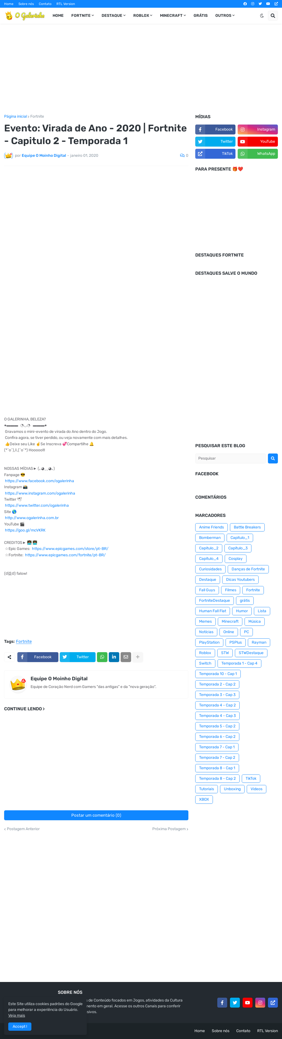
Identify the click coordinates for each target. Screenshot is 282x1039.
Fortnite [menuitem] (81, 15)
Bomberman (210, 537)
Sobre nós (26, 4)
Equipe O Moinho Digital (59, 679)
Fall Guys (207, 590)
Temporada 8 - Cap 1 (217, 768)
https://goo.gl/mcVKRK (25, 530)
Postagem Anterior (23, 829)
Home (8, 4)
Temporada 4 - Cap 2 (217, 705)
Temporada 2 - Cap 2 (217, 684)
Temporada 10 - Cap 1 (218, 673)
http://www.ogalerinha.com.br (32, 518)
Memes (205, 621)
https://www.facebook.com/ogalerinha (39, 481)
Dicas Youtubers (240, 579)
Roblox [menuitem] (141, 15)
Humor (242, 611)
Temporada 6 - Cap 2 (217, 736)
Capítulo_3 (238, 548)
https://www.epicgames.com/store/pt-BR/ (70, 548)
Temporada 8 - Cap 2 (217, 778)
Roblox (205, 653)
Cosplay (236, 558)
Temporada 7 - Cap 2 (217, 757)
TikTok (251, 778)
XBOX (204, 799)
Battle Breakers (247, 527)
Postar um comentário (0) (96, 815)
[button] (262, 16)
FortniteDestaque (214, 600)
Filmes (230, 590)
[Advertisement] (141, 69)
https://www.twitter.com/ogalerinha (37, 505)
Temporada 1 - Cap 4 (239, 663)
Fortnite (37, 116)
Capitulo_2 (208, 548)
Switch (205, 663)
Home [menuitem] (58, 15)
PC (246, 632)
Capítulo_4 (209, 558)
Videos (256, 789)
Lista (262, 611)
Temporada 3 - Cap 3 (217, 694)
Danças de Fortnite (248, 569)
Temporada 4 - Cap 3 (217, 715)
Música (254, 621)
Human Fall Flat (212, 611)
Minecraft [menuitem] (171, 15)
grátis (245, 600)
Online (228, 632)
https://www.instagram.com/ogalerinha (40, 493)
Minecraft (230, 621)
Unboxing (232, 789)
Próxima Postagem (169, 829)
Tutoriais (206, 789)
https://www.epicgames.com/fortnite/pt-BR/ (65, 555)
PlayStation (209, 642)
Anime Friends (211, 527)
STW (225, 653)
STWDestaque (251, 653)
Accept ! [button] (20, 1026)
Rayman (259, 642)
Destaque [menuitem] (112, 15)
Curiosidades (210, 569)
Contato (45, 4)
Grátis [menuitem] (201, 15)
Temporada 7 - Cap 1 (217, 747)
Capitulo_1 (240, 537)
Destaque (207, 579)
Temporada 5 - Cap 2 (217, 726)
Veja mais (16, 1015)
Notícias (206, 632)
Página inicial (15, 116)
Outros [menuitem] (223, 15)
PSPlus (235, 642)
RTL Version (65, 4)
